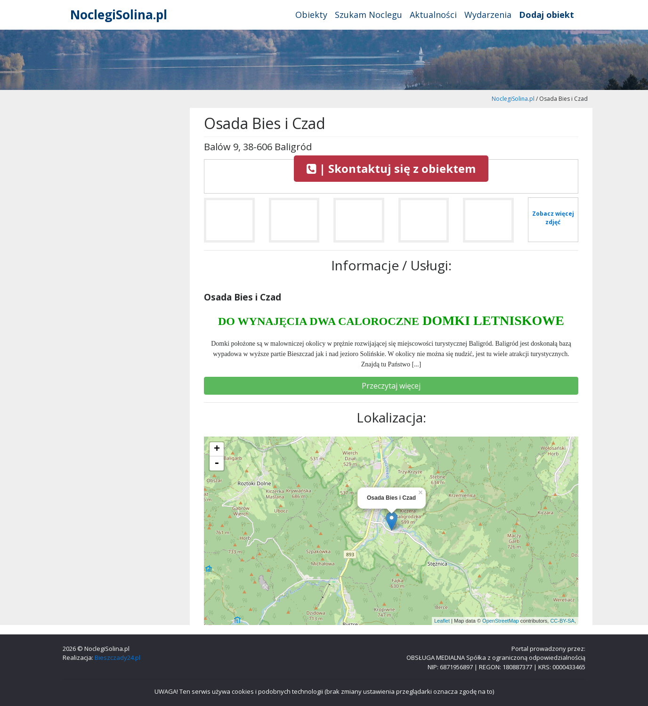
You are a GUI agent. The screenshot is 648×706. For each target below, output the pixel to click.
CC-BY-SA (562, 621)
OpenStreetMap (500, 621)
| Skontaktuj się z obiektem (391, 168)
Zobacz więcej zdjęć (553, 218)
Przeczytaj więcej (391, 386)
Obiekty (311, 14)
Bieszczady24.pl (117, 657)
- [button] (216, 463)
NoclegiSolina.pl (118, 14)
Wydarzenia (487, 14)
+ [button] (217, 449)
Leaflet (442, 621)
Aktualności (433, 14)
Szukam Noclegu (368, 14)
